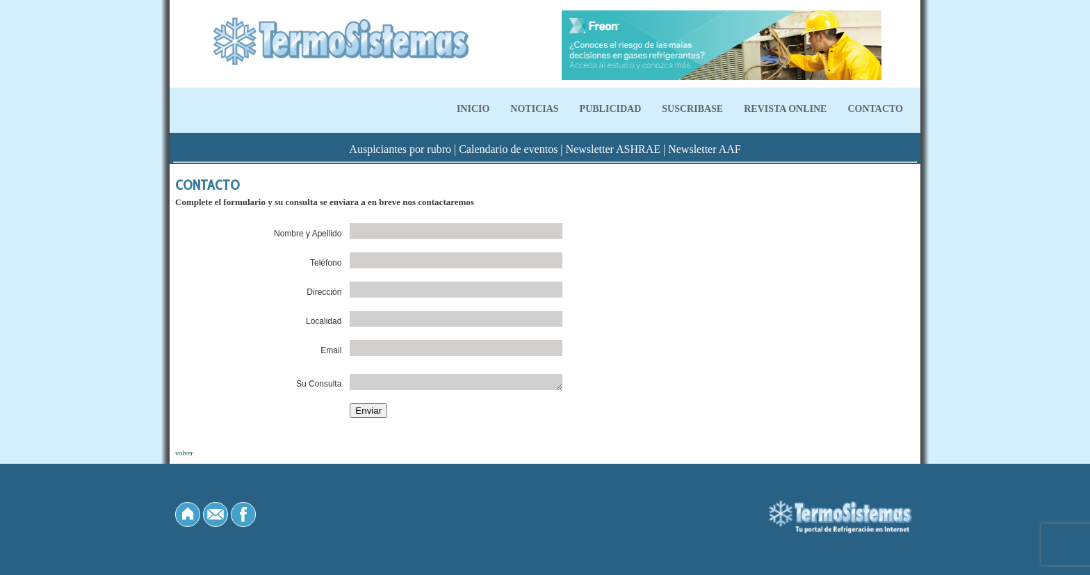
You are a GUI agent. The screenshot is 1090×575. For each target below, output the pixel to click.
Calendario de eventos (508, 149)
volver (184, 453)
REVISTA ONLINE (785, 109)
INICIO (473, 109)
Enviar (368, 410)
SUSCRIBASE (692, 109)
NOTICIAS (534, 109)
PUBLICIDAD (611, 109)
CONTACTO (875, 109)
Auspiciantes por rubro (400, 149)
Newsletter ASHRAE (613, 149)
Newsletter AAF (704, 149)
